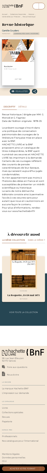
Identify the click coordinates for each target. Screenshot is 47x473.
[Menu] (39, 6)
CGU (4, 461)
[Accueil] (12, 6)
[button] (26, 34)
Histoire (31, 14)
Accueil (4, 14)
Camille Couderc (10, 30)
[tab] (9, 107)
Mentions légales (10, 454)
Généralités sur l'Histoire (11, 17)
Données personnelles (13, 457)
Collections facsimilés (18, 14)
